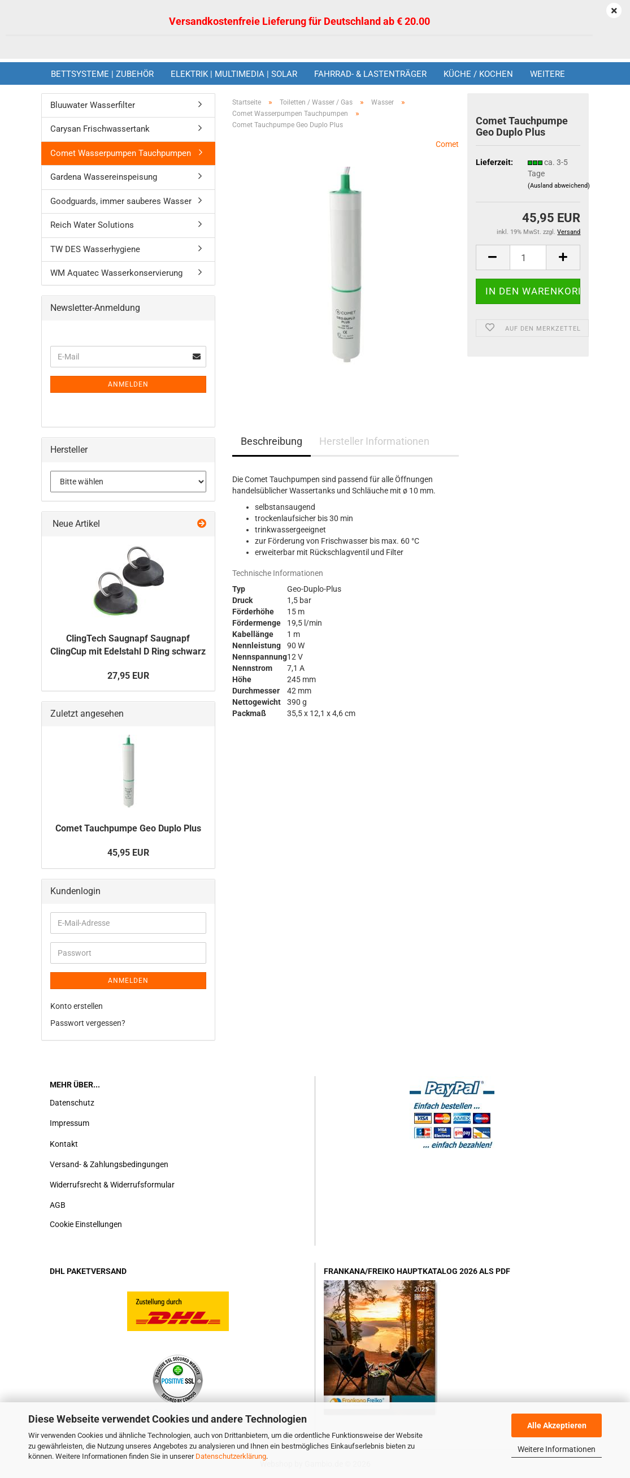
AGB (58, 1205)
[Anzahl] (528, 257)
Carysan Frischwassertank (100, 129)
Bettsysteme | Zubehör (102, 74)
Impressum (69, 1123)
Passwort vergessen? (87, 1023)
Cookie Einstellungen (86, 1224)
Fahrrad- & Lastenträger (370, 74)
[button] (493, 257)
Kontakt (64, 1143)
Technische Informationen (277, 573)
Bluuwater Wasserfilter (92, 105)
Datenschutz (72, 1102)
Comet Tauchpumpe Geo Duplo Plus (128, 828)
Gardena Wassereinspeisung (103, 177)
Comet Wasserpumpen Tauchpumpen (120, 153)
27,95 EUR (128, 675)
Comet (447, 144)
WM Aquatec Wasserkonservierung (116, 273)
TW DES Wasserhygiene (95, 249)
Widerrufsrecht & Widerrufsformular (112, 1184)
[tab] (293, 641)
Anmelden (128, 384)
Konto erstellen (76, 1006)
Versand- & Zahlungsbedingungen (109, 1164)
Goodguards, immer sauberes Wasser (121, 201)
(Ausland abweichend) (559, 185)
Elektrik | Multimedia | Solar (234, 74)
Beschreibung (271, 441)
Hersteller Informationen (374, 441)
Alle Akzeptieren (556, 1425)
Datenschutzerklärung (230, 1456)
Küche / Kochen (478, 74)
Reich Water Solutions (92, 225)
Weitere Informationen (557, 1449)
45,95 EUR (128, 852)
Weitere (547, 74)
